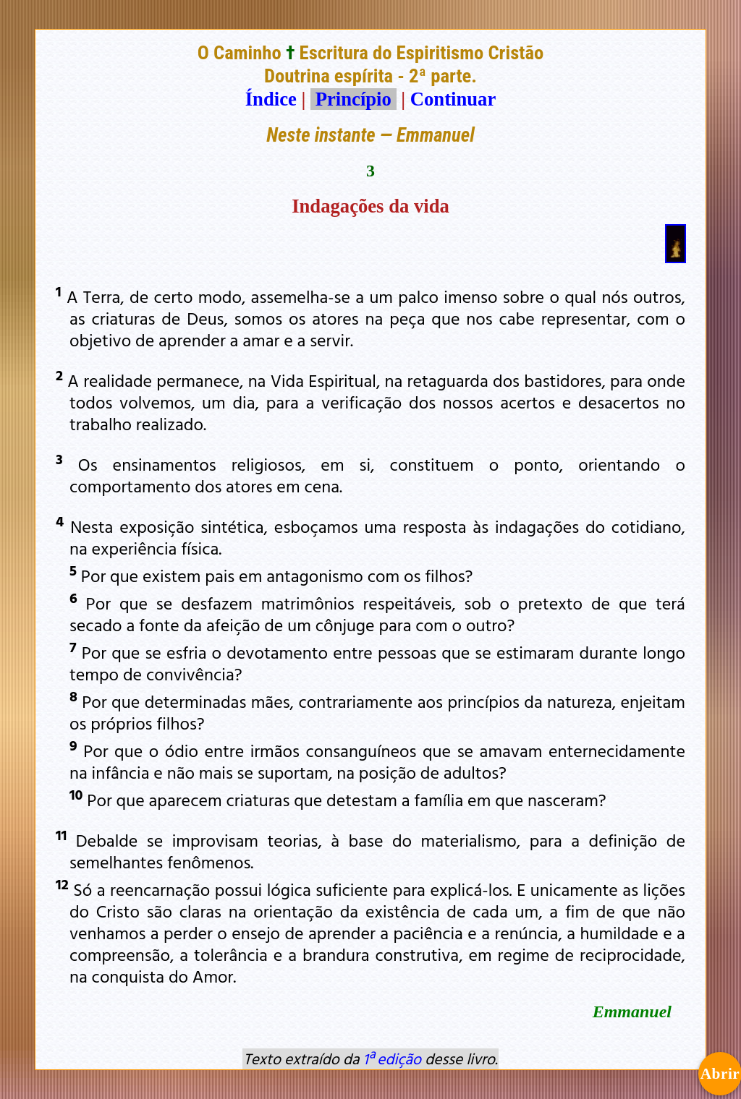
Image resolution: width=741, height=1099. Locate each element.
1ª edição (392, 1058)
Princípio (353, 99)
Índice (271, 99)
